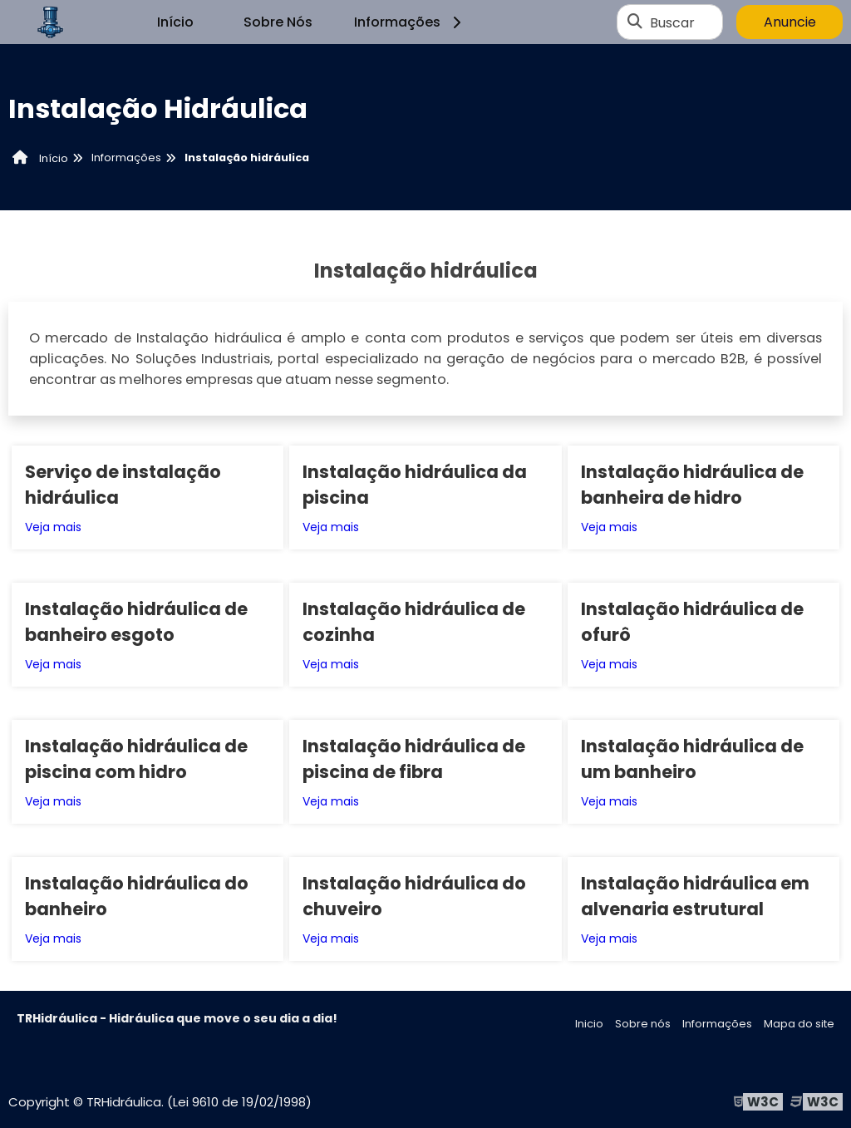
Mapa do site (799, 1024)
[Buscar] (635, 22)
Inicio (589, 1024)
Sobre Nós (277, 22)
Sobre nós (643, 1024)
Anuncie (790, 22)
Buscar (672, 22)
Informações (410, 22)
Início (175, 22)
